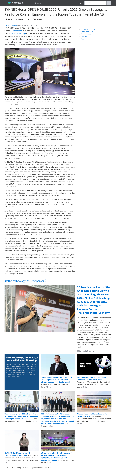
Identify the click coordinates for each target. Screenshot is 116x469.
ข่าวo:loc (84, 37)
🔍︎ (108, 3)
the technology (19, 33)
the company (16, 30)
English (38, 3)
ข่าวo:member (86, 34)
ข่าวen (83, 39)
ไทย (30, 3)
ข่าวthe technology (88, 29)
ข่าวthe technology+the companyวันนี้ (25, 281)
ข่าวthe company (87, 32)
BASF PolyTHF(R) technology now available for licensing (22, 359)
